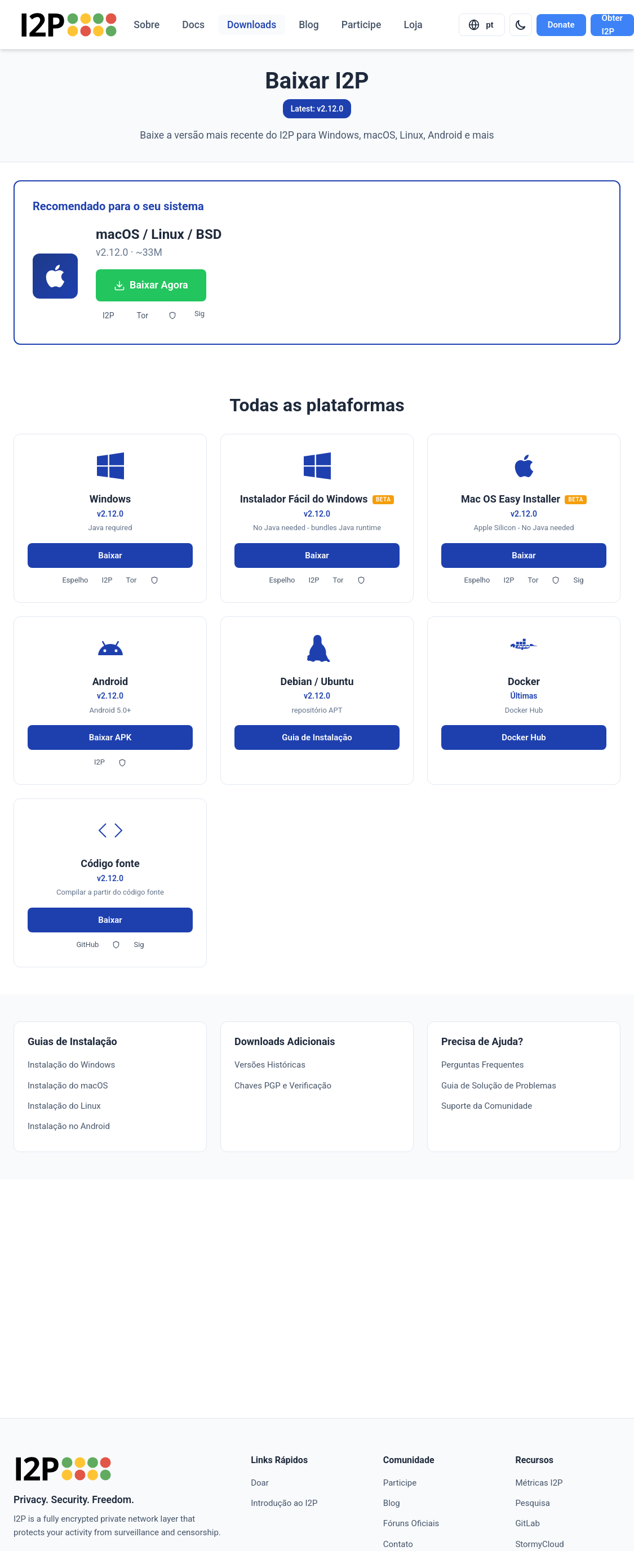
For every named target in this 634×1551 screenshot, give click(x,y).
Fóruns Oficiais (411, 1523)
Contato (398, 1544)
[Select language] (482, 25)
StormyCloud (539, 1544)
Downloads (251, 24)
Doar (260, 1483)
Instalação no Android (69, 1126)
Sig (199, 313)
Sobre (146, 24)
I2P (108, 315)
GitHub (87, 944)
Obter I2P (612, 25)
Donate (561, 25)
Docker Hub (524, 737)
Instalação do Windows (71, 1065)
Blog (309, 24)
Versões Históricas (269, 1065)
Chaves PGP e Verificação (282, 1086)
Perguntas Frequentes (482, 1065)
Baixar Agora (151, 285)
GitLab (527, 1523)
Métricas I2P (538, 1483)
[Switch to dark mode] (520, 25)
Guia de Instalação (317, 737)
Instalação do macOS (68, 1086)
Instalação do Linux (64, 1106)
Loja (413, 24)
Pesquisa (532, 1503)
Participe (362, 24)
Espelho (75, 580)
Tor (142, 315)
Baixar (110, 555)
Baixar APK (110, 737)
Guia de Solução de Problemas (498, 1086)
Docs (193, 24)
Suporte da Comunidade (486, 1106)
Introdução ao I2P (284, 1503)
